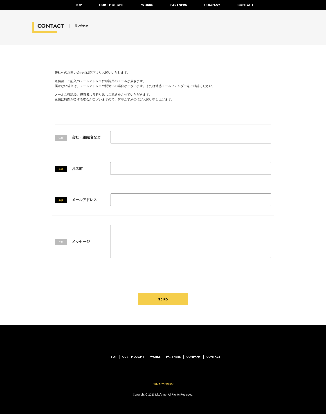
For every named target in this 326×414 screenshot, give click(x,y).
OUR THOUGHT (111, 5)
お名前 (77, 168)
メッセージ (81, 241)
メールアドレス (84, 200)
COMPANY (212, 5)
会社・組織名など (86, 137)
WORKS (147, 5)
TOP (78, 5)
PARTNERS (178, 5)
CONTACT (245, 5)
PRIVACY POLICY (163, 384)
